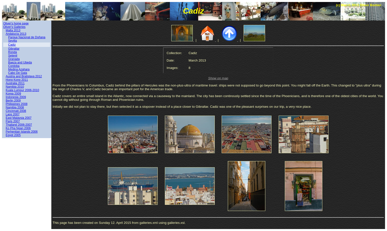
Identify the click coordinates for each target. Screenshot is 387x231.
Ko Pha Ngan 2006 (18, 128)
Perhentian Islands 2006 (22, 131)
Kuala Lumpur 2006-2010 (22, 90)
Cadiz (12, 44)
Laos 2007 (12, 114)
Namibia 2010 (15, 86)
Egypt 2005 (13, 135)
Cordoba (13, 66)
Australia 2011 (15, 83)
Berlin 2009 (13, 100)
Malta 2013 (13, 30)
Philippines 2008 (16, 104)
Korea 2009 (13, 93)
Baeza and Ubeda (20, 62)
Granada (14, 59)
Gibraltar (13, 48)
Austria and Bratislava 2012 (24, 76)
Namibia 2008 (15, 107)
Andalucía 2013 (16, 34)
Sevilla (12, 40)
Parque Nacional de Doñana (26, 37)
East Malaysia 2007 (19, 118)
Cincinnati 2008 (16, 111)
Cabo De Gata (17, 73)
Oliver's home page (16, 23)
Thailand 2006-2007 (19, 124)
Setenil (12, 55)
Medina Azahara (19, 69)
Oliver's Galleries (14, 27)
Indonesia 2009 (16, 97)
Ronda (12, 52)
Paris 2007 (13, 121)
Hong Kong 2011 (17, 80)
